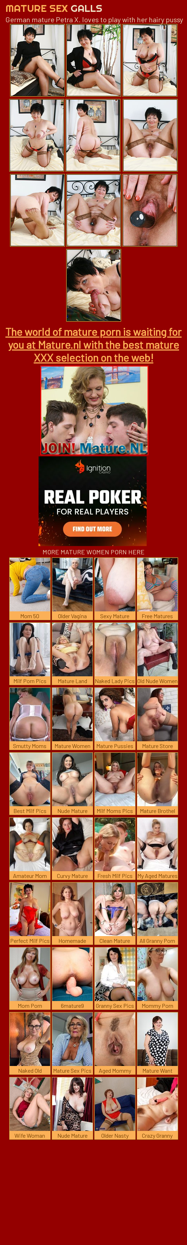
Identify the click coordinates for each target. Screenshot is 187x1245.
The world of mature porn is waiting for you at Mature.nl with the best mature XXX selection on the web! (93, 344)
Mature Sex (53, 8)
